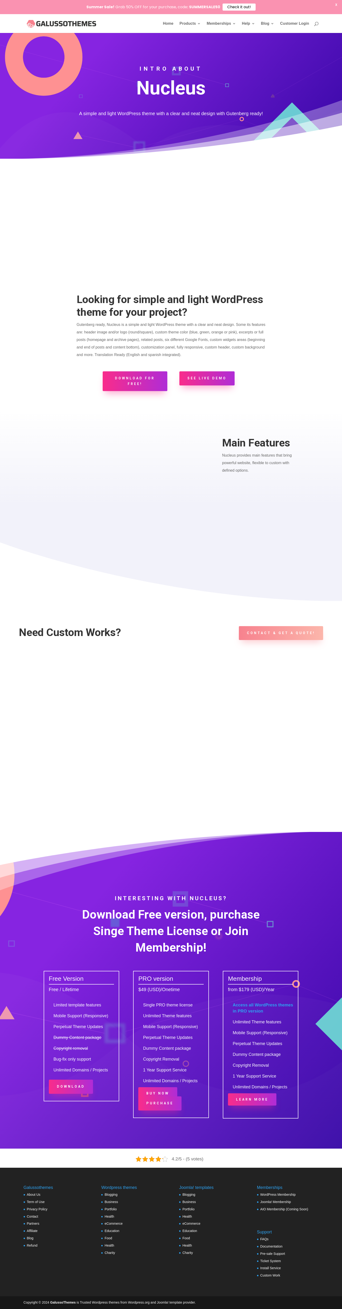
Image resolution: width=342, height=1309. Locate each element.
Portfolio (111, 1209)
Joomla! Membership (275, 1202)
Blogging (111, 1194)
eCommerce (113, 1223)
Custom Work (270, 1275)
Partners (33, 1223)
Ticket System (270, 1261)
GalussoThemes (63, 1302)
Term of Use (36, 1202)
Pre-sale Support (272, 1254)
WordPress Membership (278, 1194)
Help (246, 23)
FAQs (264, 1239)
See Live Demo (207, 378)
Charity (110, 1253)
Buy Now (157, 1093)
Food (108, 1238)
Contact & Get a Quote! (281, 633)
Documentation (271, 1246)
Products (188, 23)
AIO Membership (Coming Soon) (284, 1209)
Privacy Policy (37, 1209)
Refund (32, 1245)
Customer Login (294, 23)
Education (112, 1231)
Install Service (270, 1268)
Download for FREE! (135, 381)
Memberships (219, 23)
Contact (32, 1216)
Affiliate (32, 1231)
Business (111, 1202)
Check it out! (239, 7)
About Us (34, 1194)
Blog (265, 23)
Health (109, 1216)
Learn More (252, 1099)
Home (168, 23)
